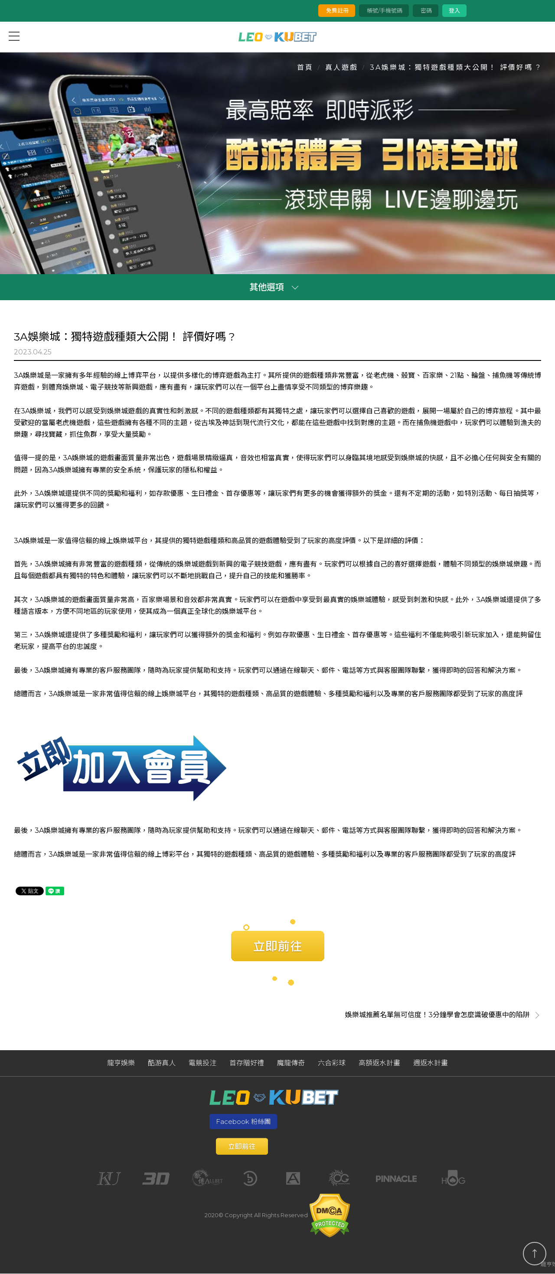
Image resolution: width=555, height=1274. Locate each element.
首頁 (305, 67)
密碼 (425, 10)
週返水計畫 (430, 1064)
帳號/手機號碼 (383, 10)
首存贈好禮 (246, 1064)
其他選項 (266, 287)
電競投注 (202, 1064)
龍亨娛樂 (121, 1064)
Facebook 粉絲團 (243, 1122)
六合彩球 (332, 1064)
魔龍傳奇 (291, 1064)
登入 (454, 10)
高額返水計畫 (379, 1064)
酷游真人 (162, 1064)
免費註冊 (336, 10)
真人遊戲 (341, 67)
